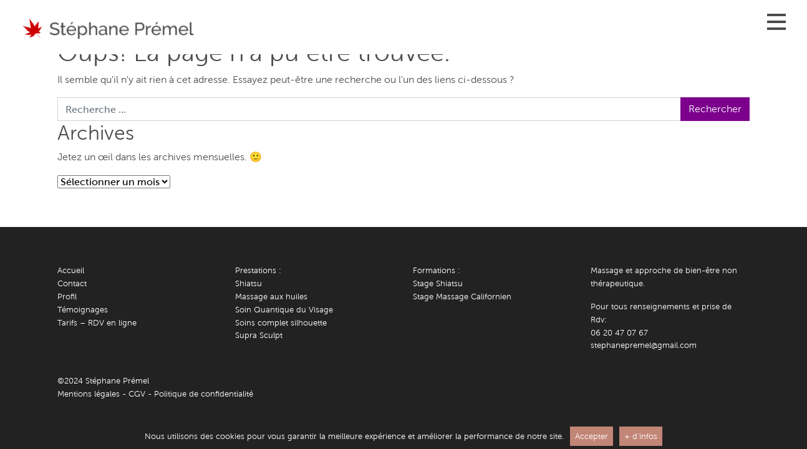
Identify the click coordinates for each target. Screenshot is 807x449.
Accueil (70, 270)
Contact (72, 283)
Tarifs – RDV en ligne (97, 322)
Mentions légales (88, 393)
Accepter (591, 436)
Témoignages (82, 309)
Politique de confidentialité (203, 393)
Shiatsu (248, 283)
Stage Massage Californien (462, 296)
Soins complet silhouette (281, 322)
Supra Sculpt (259, 335)
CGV (136, 393)
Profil (67, 296)
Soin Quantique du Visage (284, 309)
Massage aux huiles (271, 296)
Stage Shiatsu (438, 283)
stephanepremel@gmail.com (644, 345)
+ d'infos (640, 436)
